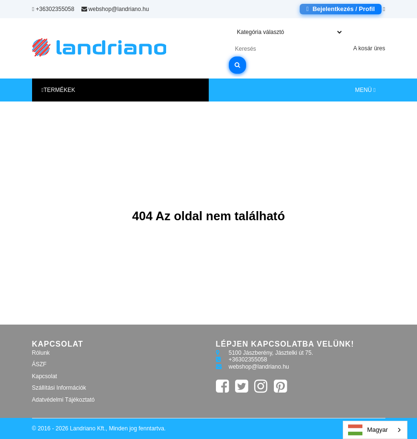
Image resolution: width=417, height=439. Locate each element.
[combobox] (375, 430)
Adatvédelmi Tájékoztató (63, 399)
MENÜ (365, 90)
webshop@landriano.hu (115, 9)
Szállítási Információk (59, 387)
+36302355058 (53, 9)
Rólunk (41, 352)
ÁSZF (39, 364)
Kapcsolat (44, 376)
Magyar (368, 430)
